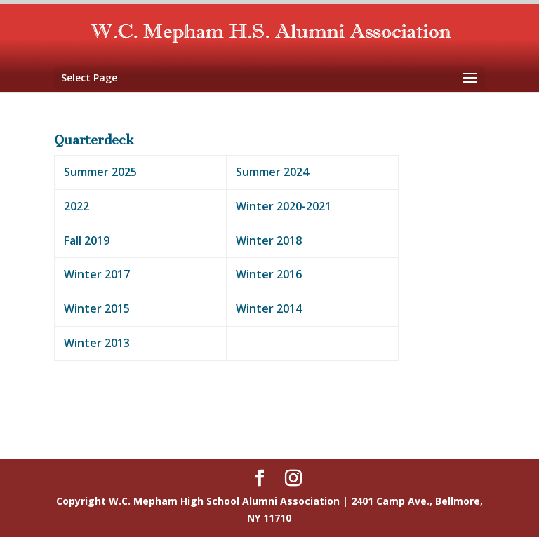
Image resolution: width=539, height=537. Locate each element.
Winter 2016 (269, 274)
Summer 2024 (272, 171)
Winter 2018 (269, 240)
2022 (76, 206)
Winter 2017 (97, 274)
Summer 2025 (100, 171)
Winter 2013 (97, 343)
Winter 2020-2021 (283, 206)
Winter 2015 (97, 308)
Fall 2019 (86, 240)
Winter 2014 (269, 308)
